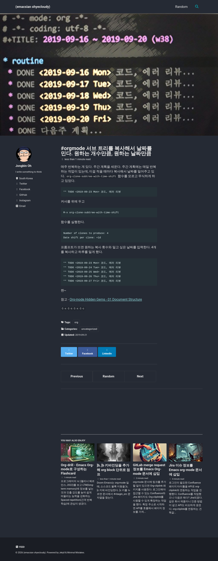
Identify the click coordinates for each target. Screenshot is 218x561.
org (76, 327)
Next (140, 378)
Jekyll (64, 552)
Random (180, 7)
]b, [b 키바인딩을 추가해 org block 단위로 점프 (113, 472)
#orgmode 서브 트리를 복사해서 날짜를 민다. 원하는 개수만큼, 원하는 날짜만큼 (106, 150)
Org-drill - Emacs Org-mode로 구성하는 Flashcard (77, 472)
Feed (20, 546)
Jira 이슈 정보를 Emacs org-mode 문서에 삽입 (185, 472)
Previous (76, 378)
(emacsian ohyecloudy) (32, 7)
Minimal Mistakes (78, 552)
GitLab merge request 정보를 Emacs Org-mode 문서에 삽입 (149, 472)
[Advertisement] (132, 415)
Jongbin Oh (24, 166)
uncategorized (89, 334)
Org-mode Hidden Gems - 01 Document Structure (106, 303)
